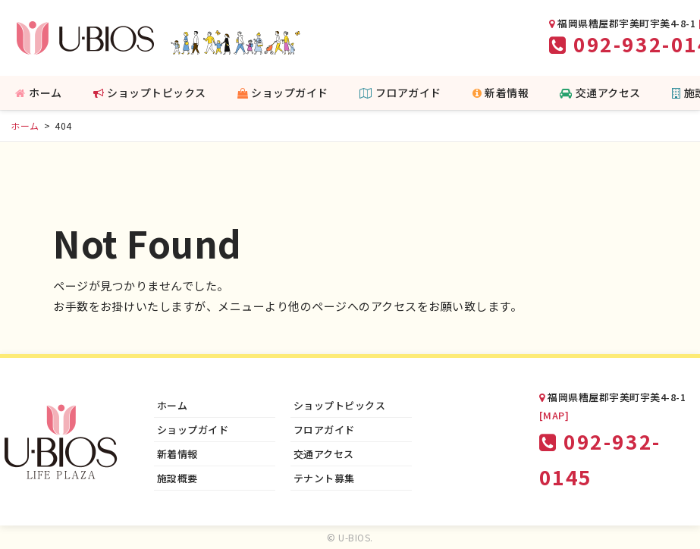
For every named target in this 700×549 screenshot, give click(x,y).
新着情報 (500, 92)
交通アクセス (600, 92)
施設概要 (177, 478)
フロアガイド (400, 92)
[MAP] (554, 415)
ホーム (38, 92)
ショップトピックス (149, 92)
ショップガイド (282, 92)
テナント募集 (324, 478)
